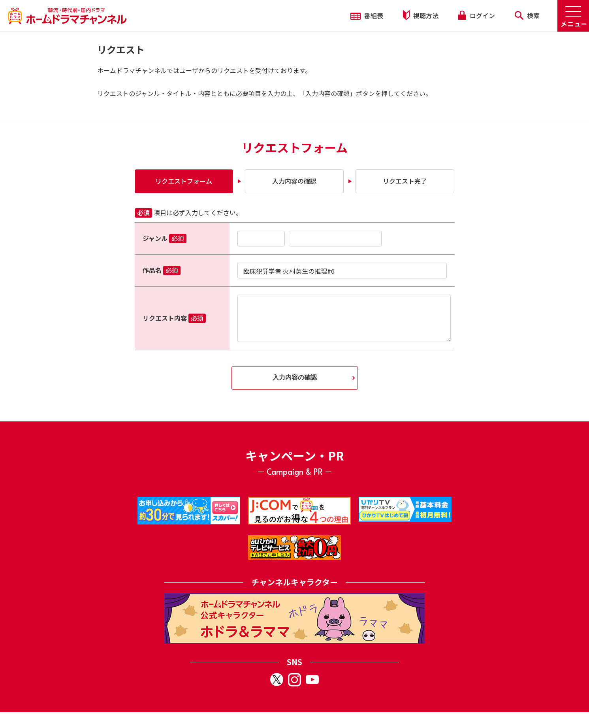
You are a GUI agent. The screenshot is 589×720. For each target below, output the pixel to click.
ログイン (476, 15)
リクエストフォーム (183, 181)
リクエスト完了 (405, 181)
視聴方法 (420, 15)
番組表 (366, 15)
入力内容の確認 (294, 181)
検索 (527, 15)
